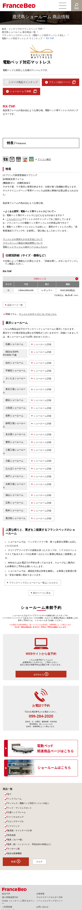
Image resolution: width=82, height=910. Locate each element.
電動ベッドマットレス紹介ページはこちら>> (25, 247)
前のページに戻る (42, 593)
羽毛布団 (12, 836)
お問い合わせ (42, 907)
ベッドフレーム (15, 799)
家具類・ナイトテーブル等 (20, 831)
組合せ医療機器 (15, 854)
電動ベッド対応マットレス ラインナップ (22, 38)
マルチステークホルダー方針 (49, 897)
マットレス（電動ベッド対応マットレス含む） (29, 803)
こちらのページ (14, 219)
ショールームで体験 (20, 91)
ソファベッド (14, 826)
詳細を (36, 279)
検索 (76, 8)
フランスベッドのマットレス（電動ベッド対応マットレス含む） (34, 35)
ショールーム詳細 (42, 344)
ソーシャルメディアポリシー (49, 901)
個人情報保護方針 (10, 897)
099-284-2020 (41, 716)
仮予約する (41, 674)
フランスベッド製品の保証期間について (23, 243)
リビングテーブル (16, 822)
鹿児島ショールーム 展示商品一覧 (19, 32)
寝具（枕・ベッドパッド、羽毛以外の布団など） (30, 845)
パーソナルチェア (16, 817)
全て (10, 794)
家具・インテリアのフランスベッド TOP (22, 29)
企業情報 (40, 894)
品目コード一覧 (15, 305)
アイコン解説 (44, 159)
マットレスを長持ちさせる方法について (23, 239)
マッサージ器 (14, 849)
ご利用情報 (7, 907)
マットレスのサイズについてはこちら (38, 314)
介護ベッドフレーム (17, 813)
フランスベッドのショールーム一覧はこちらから (33, 583)
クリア (40, 862)
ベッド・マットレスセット (20, 808)
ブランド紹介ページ (59, 82)
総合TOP (6, 894)
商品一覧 (7, 789)
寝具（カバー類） (16, 840)
